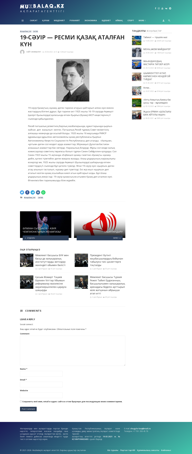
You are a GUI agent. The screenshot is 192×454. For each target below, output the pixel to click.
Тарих (35, 31)
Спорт (130, 20)
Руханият (75, 20)
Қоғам (45, 20)
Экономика (91, 20)
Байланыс (166, 450)
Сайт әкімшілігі (33, 52)
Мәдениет (59, 20)
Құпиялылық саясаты (148, 450)
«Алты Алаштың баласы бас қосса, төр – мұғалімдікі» (157, 101)
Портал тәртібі (127, 450)
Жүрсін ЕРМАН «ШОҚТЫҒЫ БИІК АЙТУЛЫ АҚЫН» (157, 113)
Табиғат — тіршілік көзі (155, 37)
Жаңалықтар (26, 31)
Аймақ (119, 20)
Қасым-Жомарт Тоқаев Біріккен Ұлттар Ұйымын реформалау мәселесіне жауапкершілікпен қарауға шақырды (50, 283)
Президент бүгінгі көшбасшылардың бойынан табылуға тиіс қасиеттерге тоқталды (106, 260)
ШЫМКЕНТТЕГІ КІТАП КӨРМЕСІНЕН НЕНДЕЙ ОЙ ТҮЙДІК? (156, 76)
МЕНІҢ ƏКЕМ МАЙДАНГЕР (157, 49)
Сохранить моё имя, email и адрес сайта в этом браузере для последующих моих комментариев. (72, 401)
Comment (24, 333)
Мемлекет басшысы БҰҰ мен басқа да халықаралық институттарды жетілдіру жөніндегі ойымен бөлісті (52, 260)
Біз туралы (112, 450)
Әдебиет (106, 20)
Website (24, 390)
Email (23, 379)
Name (23, 369)
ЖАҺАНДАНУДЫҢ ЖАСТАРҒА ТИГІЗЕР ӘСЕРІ (156, 63)
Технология (145, 20)
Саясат (33, 20)
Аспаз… (147, 87)
